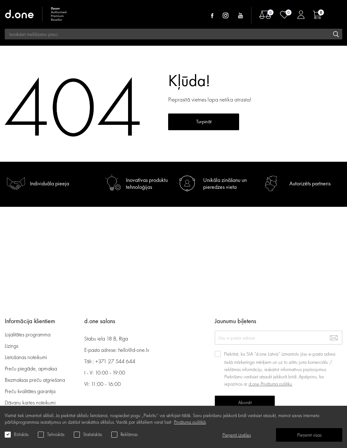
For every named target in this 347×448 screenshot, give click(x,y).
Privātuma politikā (190, 422)
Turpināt (203, 138)
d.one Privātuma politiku (270, 384)
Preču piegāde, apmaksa (31, 368)
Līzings (11, 345)
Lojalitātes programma (28, 334)
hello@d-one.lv (133, 349)
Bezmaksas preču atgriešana (35, 379)
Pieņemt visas (309, 435)
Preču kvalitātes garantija (30, 391)
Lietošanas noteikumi (26, 357)
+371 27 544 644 (115, 361)
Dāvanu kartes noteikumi (30, 402)
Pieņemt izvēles (236, 435)
